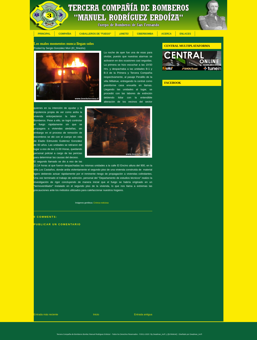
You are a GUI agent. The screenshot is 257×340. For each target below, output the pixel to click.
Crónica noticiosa (101, 203)
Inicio (96, 314)
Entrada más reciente (46, 314)
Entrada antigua (143, 314)
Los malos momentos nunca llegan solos (64, 44)
